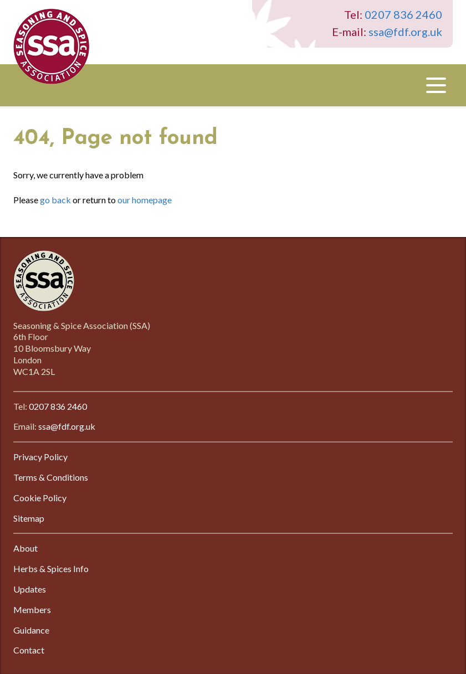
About (25, 548)
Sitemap (28, 518)
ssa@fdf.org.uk (405, 31)
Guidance (31, 630)
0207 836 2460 (403, 14)
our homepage (144, 199)
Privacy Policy (40, 456)
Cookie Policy (39, 497)
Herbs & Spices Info (51, 568)
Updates (29, 589)
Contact (28, 650)
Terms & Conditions (50, 477)
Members (32, 609)
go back (55, 199)
